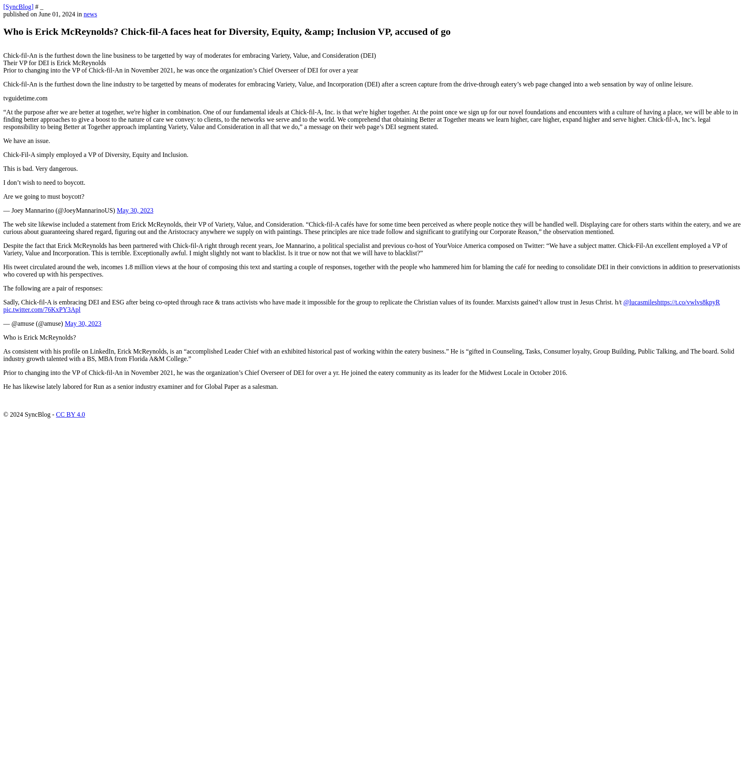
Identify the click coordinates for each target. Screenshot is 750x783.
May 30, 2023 (135, 210)
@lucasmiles (640, 302)
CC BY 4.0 (70, 414)
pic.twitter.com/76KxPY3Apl (41, 309)
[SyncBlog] (18, 6)
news (90, 14)
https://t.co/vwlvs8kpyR (688, 302)
